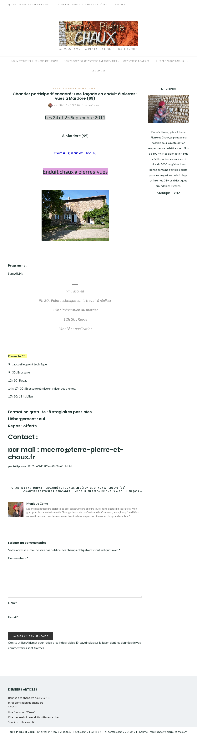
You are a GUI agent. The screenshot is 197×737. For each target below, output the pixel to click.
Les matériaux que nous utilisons (35, 61)
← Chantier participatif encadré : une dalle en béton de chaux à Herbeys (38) (67, 487)
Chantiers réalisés (136, 61)
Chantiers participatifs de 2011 (75, 88)
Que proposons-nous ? (171, 61)
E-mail (13, 617)
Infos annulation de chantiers (25, 702)
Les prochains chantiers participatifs (90, 61)
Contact (120, 4)
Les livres (98, 70)
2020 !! (12, 707)
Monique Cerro (64, 105)
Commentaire (18, 558)
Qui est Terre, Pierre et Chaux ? (30, 4)
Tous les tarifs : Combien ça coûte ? (82, 4)
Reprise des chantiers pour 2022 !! (29, 697)
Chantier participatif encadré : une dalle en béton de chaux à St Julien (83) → (82, 491)
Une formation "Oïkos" (21, 712)
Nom (12, 603)
